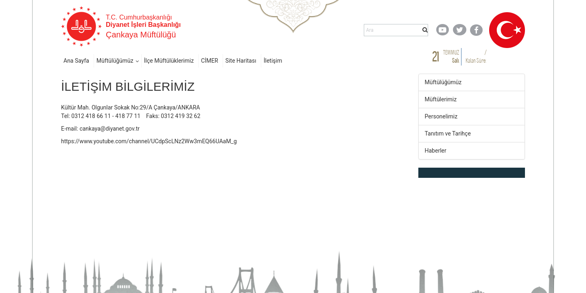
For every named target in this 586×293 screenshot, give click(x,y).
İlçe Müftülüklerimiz (169, 60)
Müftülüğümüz (114, 60)
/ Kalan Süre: (476, 56)
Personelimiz (441, 116)
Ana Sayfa (76, 60)
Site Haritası (240, 60)
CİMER (209, 60)
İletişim (273, 60)
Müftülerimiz (441, 99)
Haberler (435, 150)
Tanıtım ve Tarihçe (448, 133)
